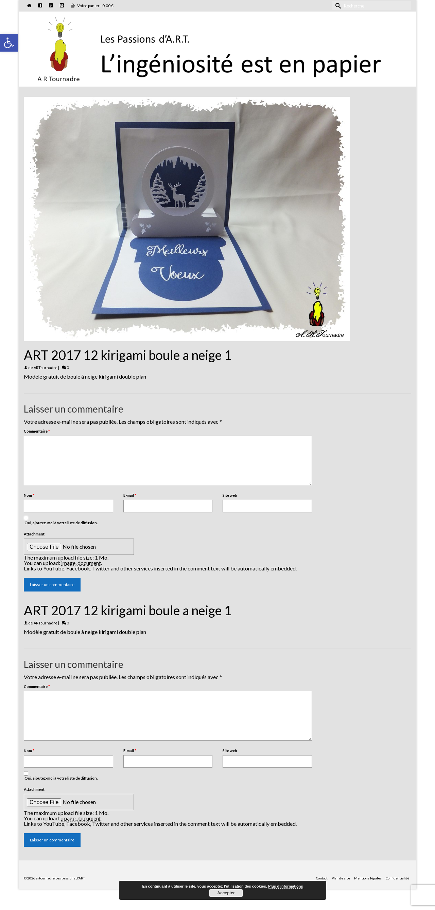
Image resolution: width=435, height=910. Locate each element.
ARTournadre (45, 367)
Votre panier (92, 5)
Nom (29, 495)
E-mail (129, 495)
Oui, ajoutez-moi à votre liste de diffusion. (61, 520)
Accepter (225, 893)
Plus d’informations (285, 886)
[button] (9, 43)
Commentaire (37, 431)
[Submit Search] (337, 5)
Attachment (34, 534)
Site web (230, 495)
